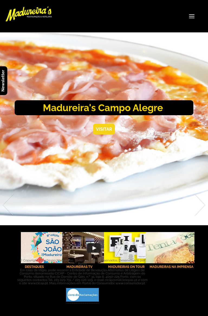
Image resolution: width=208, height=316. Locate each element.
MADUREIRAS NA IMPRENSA (171, 267)
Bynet (82, 263)
